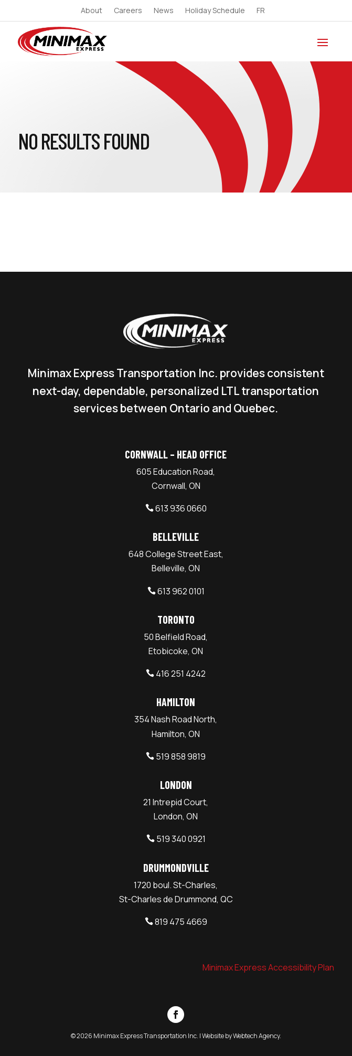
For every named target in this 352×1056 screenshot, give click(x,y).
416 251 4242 (181, 673)
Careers (128, 11)
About (91, 11)
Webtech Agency (256, 1035)
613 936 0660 (181, 508)
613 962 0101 (181, 591)
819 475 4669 (181, 921)
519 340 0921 (181, 839)
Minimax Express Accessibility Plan (268, 967)
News (164, 11)
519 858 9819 (181, 756)
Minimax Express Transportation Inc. (146, 1035)
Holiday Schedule (215, 11)
